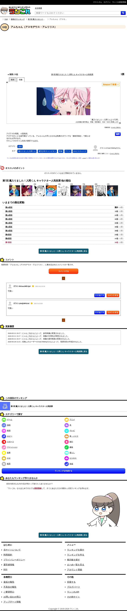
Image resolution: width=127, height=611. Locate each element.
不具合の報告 (9, 587)
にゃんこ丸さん (116, 127)
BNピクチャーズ (79, 151)
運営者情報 (8, 565)
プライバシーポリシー (14, 560)
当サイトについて (12, 550)
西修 (60, 151)
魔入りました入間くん (27, 151)
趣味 (68, 447)
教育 (6, 464)
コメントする (63, 271)
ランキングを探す (75, 550)
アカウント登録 (74, 570)
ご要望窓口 (8, 592)
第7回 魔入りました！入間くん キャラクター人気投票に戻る (63, 251)
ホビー (7, 436)
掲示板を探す (73, 560)
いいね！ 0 (99, 295)
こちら (84, 158)
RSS (5, 569)
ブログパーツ (73, 587)
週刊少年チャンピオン (47, 151)
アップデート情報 (12, 602)
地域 (68, 464)
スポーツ (8, 442)
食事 (6, 453)
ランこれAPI (73, 592)
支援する (71, 582)
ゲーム (7, 420)
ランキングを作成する (63, 471)
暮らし (69, 453)
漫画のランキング (18, 19)
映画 (6, 431)
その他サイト (73, 597)
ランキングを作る (75, 555)
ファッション (9, 447)
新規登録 (37, 488)
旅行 (68, 442)
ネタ (6, 458)
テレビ (69, 431)
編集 (118, 134)
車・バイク (71, 436)
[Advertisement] (63, 51)
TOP (6, 19)
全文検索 (38, 8)
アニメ (67, 151)
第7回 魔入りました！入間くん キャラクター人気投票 (72, 74)
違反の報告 (8, 582)
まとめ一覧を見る (75, 565)
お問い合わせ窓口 (12, 597)
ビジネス (70, 458)
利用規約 (7, 555)
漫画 (20, 147)
